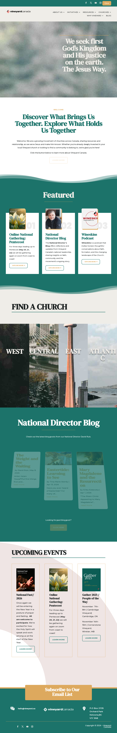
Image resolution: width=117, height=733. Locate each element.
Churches (104, 12)
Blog (108, 16)
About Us (57, 12)
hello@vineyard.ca (26, 708)
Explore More (17, 265)
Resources (88, 12)
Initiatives (72, 12)
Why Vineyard (94, 16)
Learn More (25, 649)
